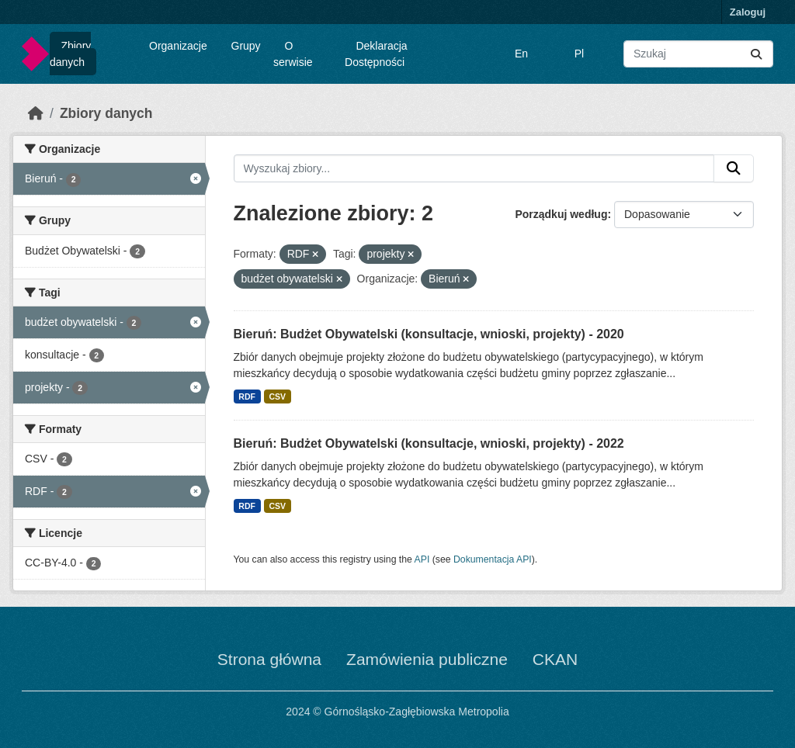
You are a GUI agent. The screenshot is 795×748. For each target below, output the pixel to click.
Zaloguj (747, 12)
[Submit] (756, 54)
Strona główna (269, 659)
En (521, 53)
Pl (579, 53)
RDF (246, 396)
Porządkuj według (561, 214)
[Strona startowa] (35, 113)
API (422, 559)
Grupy (246, 46)
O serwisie (293, 54)
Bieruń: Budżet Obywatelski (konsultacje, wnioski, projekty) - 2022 (429, 443)
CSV (277, 396)
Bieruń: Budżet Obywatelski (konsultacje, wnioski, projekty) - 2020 (429, 334)
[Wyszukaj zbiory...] (698, 54)
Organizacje (178, 46)
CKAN (555, 659)
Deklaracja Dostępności (376, 54)
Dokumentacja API (492, 559)
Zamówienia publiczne (427, 659)
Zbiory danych (70, 54)
